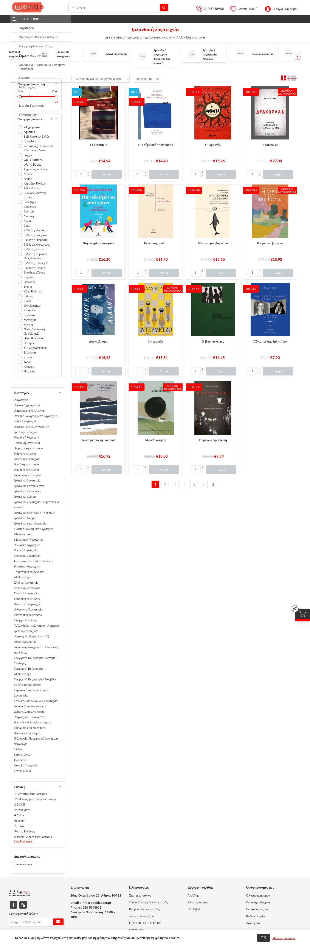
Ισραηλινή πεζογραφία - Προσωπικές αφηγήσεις (36, 649)
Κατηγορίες (30, 19)
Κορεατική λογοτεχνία (27, 604)
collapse (56, 83)
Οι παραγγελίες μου (258, 902)
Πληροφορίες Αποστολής (144, 909)
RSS (23, 905)
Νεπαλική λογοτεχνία (27, 566)
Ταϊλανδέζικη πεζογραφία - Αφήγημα (36, 625)
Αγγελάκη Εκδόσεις (35, 169)
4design (19, 820)
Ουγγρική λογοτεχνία (27, 598)
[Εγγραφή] (36, 922)
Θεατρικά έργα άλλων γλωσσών (33, 561)
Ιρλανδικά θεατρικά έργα (29, 486)
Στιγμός (28, 357)
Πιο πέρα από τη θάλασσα (155, 144)
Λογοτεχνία (21, 399)
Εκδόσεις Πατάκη (34, 267)
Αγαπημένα (253, 923)
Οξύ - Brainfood (34, 338)
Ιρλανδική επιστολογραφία (30, 523)
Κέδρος (28, 296)
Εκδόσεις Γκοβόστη (36, 239)
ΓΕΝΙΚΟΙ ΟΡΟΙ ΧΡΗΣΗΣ (145, 923)
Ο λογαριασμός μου (285, 9)
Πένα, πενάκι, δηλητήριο (270, 341)
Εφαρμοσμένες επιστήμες (29, 727)
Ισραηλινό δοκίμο (25, 641)
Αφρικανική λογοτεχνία (28, 448)
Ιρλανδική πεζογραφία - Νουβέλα (210, 54)
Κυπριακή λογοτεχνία (27, 555)
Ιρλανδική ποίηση (116, 53)
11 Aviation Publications (30, 793)
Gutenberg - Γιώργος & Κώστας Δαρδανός (38, 148)
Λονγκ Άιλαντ (98, 341)
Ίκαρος (28, 286)
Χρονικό (29, 366)
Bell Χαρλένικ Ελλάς (36, 136)
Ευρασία (29, 277)
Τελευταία (213, 484)
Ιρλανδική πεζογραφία (27, 491)
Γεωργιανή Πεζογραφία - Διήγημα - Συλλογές (35, 660)
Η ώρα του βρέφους (270, 243)
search (52, 118)
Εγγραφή (58, 921)
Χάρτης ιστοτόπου (140, 895)
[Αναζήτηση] (118, 7)
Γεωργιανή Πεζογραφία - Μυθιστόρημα (29, 671)
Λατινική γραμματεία (27, 405)
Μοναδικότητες (155, 440)
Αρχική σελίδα (113, 37)
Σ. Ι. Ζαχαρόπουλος (35, 347)
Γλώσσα (19, 749)
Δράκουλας (270, 144)
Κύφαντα (29, 315)
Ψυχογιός (29, 371)
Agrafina (29, 132)
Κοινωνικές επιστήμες (27, 733)
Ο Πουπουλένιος (213, 341)
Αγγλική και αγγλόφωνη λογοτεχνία (35, 416)
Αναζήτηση (164, 7)
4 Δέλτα (19, 815)
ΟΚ (263, 937)
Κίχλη (27, 301)
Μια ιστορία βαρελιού (213, 243)
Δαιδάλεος (30, 206)
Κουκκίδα (30, 310)
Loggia (28, 155)
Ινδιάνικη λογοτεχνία (27, 588)
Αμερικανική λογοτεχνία (29, 410)
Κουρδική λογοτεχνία (27, 437)
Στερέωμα (30, 352)
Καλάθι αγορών (255, 916)
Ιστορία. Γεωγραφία (26, 765)
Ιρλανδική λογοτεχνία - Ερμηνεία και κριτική (36, 504)
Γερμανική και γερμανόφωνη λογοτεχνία (31, 692)
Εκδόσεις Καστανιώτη (37, 244)
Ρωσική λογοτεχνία (25, 550)
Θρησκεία (20, 760)
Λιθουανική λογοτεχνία (28, 609)
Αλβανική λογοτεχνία (27, 545)
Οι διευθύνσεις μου (257, 909)
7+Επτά (19, 826)
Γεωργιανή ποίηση (25, 620)
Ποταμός (29, 343)
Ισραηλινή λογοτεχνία (27, 475)
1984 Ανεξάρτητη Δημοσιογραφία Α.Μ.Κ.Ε (35, 801)
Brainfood (30, 141)
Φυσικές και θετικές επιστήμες (32, 722)
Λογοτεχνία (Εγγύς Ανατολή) (31, 636)
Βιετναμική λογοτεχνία (28, 615)
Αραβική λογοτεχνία (26, 469)
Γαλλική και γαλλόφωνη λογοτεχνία (35, 701)
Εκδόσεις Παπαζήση (36, 263)
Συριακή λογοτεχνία (26, 593)
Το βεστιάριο (98, 144)
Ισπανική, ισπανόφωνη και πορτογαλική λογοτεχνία (30, 709)
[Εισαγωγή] (81, 174)
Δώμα (27, 221)
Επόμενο (204, 484)
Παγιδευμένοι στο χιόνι (98, 243)
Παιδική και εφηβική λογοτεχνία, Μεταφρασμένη (34, 531)
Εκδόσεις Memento (36, 230)
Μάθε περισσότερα (284, 938)
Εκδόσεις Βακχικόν (35, 235)
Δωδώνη (29, 216)
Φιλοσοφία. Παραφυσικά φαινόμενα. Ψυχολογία (36, 741)
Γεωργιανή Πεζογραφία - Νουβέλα (35, 679)
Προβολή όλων (23, 841)
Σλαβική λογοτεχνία (26, 582)
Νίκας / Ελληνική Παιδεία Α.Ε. (34, 331)
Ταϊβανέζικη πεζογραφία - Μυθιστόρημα (29, 574)
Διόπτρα (29, 211)
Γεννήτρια (30, 202)
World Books (32, 164)
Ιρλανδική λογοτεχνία (27, 480)
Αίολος (28, 174)
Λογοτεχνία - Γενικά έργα (29, 717)
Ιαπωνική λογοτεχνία (27, 459)
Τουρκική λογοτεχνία (27, 443)
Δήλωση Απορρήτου (141, 916)
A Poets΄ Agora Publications (33, 836)
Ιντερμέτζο (155, 341)
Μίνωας (28, 324)
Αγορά (106, 174)
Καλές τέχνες (22, 754)
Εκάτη (27, 225)
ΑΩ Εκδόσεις (32, 188)
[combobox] (108, 79)
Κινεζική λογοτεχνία (26, 464)
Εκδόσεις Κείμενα (34, 249)
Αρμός (28, 178)
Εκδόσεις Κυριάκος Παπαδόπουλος (35, 256)
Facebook (13, 905)
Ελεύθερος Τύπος (34, 272)
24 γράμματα (32, 127)
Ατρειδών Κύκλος (34, 183)
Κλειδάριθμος (32, 305)
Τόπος (27, 362)
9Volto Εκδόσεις (24, 831)
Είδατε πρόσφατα (198, 902)
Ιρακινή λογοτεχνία (26, 631)
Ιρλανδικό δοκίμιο (262, 53)
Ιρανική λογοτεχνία (26, 432)
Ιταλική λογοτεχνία (25, 421)
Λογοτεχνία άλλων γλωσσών (31, 426)
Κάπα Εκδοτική (33, 291)
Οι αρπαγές (213, 144)
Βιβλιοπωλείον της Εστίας (35, 195)
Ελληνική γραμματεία (27, 684)
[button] (297, 57)
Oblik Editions (33, 160)
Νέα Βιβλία (194, 909)
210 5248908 (214, 9)
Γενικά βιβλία (22, 770)
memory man (24, 864)
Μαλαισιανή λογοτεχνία (28, 539)
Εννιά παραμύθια (155, 243)
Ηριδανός (29, 282)
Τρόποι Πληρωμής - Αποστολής (148, 902)
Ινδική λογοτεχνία (25, 453)
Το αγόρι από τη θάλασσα (98, 440)
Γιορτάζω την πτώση (213, 440)
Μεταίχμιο (30, 319)
